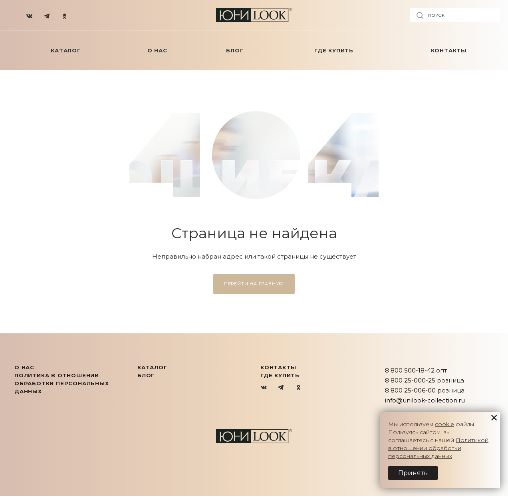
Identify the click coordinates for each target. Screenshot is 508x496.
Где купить (280, 375)
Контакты (278, 367)
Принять (413, 473)
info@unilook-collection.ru (425, 400)
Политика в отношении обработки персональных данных (61, 383)
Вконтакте (264, 387)
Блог (146, 375)
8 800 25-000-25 (410, 380)
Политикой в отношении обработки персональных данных (438, 448)
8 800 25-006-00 (410, 390)
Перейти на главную (254, 284)
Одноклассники (298, 387)
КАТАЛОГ (152, 367)
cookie (444, 424)
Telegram (281, 387)
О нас (24, 367)
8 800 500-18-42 (410, 370)
